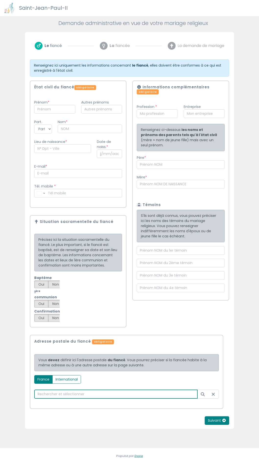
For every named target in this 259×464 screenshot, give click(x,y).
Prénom (41, 102)
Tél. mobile (45, 186)
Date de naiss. (104, 144)
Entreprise (192, 106)
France (43, 379)
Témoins (149, 204)
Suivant (217, 420)
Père (140, 157)
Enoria (139, 456)
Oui (41, 284)
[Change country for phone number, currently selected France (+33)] (40, 193)
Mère (141, 177)
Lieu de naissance (49, 141)
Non (55, 284)
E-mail (39, 166)
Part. (38, 121)
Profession (146, 106)
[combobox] (54, 109)
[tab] (48, 46)
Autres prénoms (95, 102)
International (67, 379)
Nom (62, 121)
